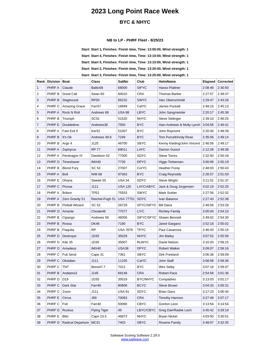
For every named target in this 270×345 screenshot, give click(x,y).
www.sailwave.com (135, 339)
